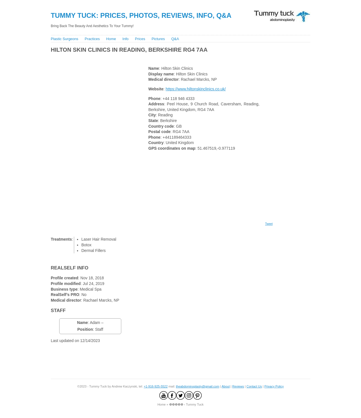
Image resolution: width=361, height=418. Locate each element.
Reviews (238, 386)
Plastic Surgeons (64, 39)
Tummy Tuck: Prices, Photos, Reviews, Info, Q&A (141, 15)
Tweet (269, 223)
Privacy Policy (273, 386)
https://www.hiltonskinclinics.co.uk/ (196, 89)
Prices (140, 39)
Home (111, 39)
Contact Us (254, 386)
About (226, 386)
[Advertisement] (152, 58)
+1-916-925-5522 (156, 386)
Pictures (158, 39)
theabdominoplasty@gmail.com (197, 386)
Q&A (175, 39)
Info (125, 39)
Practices (92, 39)
